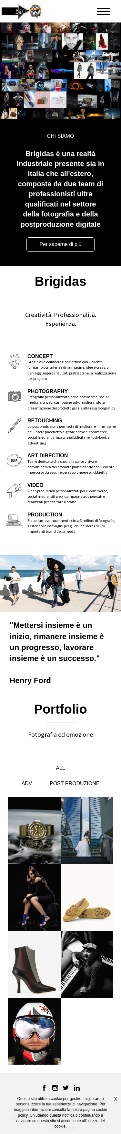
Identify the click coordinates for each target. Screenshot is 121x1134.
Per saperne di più (61, 244)
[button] (47, 11)
